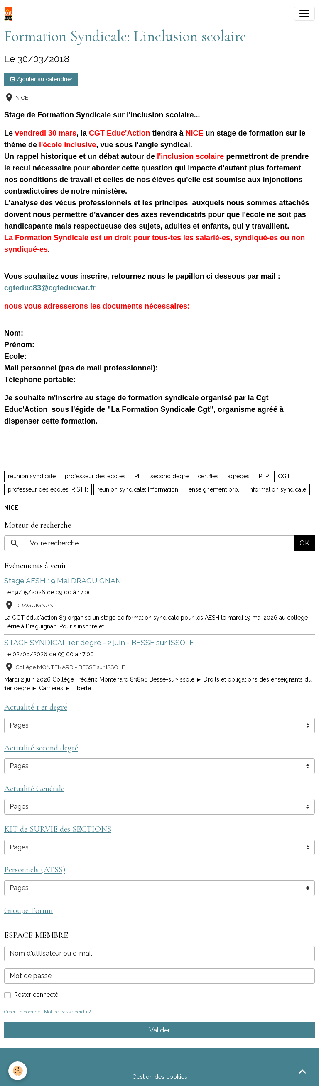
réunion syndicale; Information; (138, 489)
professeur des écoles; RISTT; (48, 489)
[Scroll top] (302, 1071)
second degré (169, 476)
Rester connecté (36, 994)
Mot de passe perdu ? (67, 1012)
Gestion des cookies (159, 1076)
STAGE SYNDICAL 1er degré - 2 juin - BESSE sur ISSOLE (99, 642)
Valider (159, 1030)
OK (304, 543)
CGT (284, 476)
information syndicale (277, 489)
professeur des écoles (95, 476)
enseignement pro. (214, 489)
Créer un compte (22, 1012)
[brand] (10, 14)
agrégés (239, 476)
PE (138, 476)
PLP (264, 476)
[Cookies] (17, 1070)
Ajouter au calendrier (41, 79)
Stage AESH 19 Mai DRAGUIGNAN (62, 580)
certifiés (208, 476)
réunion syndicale (32, 476)
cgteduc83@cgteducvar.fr (50, 288)
